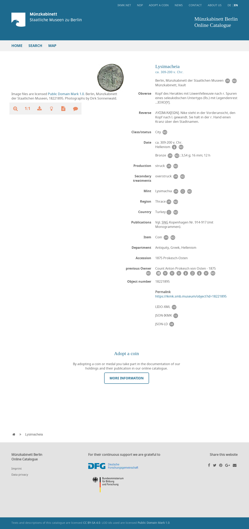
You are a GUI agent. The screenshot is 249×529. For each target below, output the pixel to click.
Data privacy (19, 474)
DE (229, 5)
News (179, 5)
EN (236, 5)
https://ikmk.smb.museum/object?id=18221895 (191, 296)
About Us (215, 5)
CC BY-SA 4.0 (91, 523)
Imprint (16, 468)
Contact (195, 5)
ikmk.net (124, 5)
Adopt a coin (159, 5)
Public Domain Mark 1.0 (66, 94)
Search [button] (35, 45)
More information (127, 378)
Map (52, 45)
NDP (140, 5)
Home (16, 45)
